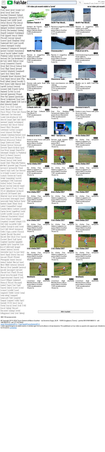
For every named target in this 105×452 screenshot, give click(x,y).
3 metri (20, 188)
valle (12, 84)
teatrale (3, 303)
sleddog (20, 30)
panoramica (13, 17)
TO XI (9, 303)
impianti (12, 25)
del (7, 229)
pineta (14, 81)
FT (3, 2)
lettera (14, 254)
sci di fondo (5, 173)
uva (23, 99)
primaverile (13, 168)
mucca (14, 35)
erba (17, 12)
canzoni (23, 208)
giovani (18, 38)
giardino (11, 242)
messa (13, 79)
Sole (11, 298)
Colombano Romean (14, 135)
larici (2, 155)
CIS (24, 221)
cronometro (10, 63)
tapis (22, 300)
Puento (23, 112)
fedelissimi (10, 142)
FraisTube (20, 2)
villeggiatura (5, 313)
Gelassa (19, 66)
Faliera (18, 140)
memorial (10, 157)
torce (14, 303)
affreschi (4, 193)
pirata (3, 275)
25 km (14, 188)
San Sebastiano (15, 114)
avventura (4, 124)
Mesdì (10, 257)
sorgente (17, 298)
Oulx (8, 163)
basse (15, 124)
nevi (20, 109)
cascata (16, 214)
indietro (9, 249)
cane (15, 43)
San (14, 285)
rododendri (16, 280)
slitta (22, 40)
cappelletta (15, 211)
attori (22, 198)
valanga (11, 310)
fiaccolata (17, 234)
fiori (7, 66)
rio (9, 58)
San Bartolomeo (17, 58)
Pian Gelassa (18, 22)
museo (3, 160)
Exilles (3, 231)
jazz (11, 252)
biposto (18, 84)
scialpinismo (11, 99)
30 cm (3, 191)
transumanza (19, 51)
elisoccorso (10, 140)
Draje (2, 107)
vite (16, 313)
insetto (16, 249)
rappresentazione (6, 277)
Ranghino (16, 40)
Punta (20, 168)
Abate (3, 101)
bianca (21, 124)
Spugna (3, 300)
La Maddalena (21, 152)
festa (2, 66)
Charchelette (13, 216)
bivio (20, 203)
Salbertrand (4, 114)
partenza (22, 267)
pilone (8, 81)
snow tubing (5, 295)
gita (9, 244)
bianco (3, 127)
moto (2, 109)
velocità (16, 186)
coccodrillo (12, 224)
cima (21, 61)
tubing (9, 308)
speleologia (4, 180)
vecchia (9, 186)
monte (12, 259)
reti (22, 277)
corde (21, 226)
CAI (19, 101)
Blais (8, 127)
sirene (17, 293)
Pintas (8, 112)
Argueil (3, 33)
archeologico (19, 122)
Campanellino (11, 206)
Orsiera (3, 30)
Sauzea (3, 287)
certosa (9, 86)
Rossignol (18, 282)
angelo (11, 122)
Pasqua (19, 94)
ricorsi (3, 280)
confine (3, 226)
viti (20, 117)
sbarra (9, 287)
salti (13, 170)
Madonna (4, 56)
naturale (14, 109)
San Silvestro (20, 170)
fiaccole (3, 236)
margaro (23, 48)
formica (10, 145)
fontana (3, 145)
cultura (3, 45)
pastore (3, 51)
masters (17, 155)
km (25, 66)
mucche (18, 25)
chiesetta (8, 104)
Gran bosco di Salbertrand (12, 245)
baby (11, 201)
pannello (15, 267)
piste (12, 10)
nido (14, 160)
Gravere (3, 40)
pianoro (11, 96)
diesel (11, 229)
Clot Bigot (16, 132)
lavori (3, 254)
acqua (9, 119)
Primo (21, 275)
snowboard (20, 71)
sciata (21, 287)
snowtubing (10, 178)
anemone (4, 122)
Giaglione (4, 242)
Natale (8, 109)
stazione (10, 51)
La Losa (17, 91)
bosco (23, 56)
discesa (9, 22)
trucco (3, 308)
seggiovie (4, 293)
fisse (13, 236)
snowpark (14, 295)
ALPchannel (12, 193)
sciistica (20, 173)
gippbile (3, 244)
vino (12, 313)
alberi (8, 101)
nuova (12, 68)
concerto (17, 86)
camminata (4, 129)
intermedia (4, 252)
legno (7, 79)
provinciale (19, 96)
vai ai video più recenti (96, 7)
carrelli (21, 43)
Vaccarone (4, 310)
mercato (3, 257)
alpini (23, 119)
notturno (21, 264)
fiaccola (9, 234)
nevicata (3, 58)
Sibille (11, 293)
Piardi (14, 272)
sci (23, 10)
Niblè (7, 264)
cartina (12, 129)
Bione (15, 203)
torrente (16, 56)
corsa (7, 12)
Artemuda (22, 196)
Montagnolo (5, 259)
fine (9, 236)
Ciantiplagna (19, 33)
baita (23, 201)
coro (23, 135)
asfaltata (11, 28)
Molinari (18, 157)
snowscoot (4, 298)
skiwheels (11, 71)
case (21, 214)
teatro (7, 84)
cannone (16, 208)
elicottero (18, 76)
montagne (10, 45)
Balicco (15, 61)
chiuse (21, 216)
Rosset (10, 282)
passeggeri (11, 270)
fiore (24, 76)
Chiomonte (12, 15)
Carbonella (4, 76)
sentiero (3, 71)
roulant (3, 285)
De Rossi (19, 137)
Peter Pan (4, 96)
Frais (2, 10)
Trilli (24, 305)
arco (10, 196)
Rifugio (9, 280)
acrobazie (20, 191)
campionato (20, 28)
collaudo (3, 135)
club (6, 224)
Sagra (9, 285)
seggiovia (4, 25)
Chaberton (4, 216)
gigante (8, 35)
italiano (19, 15)
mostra (18, 259)
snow (22, 293)
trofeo (9, 183)
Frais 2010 (10, 107)
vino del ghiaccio (12, 117)
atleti (10, 61)
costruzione (5, 137)
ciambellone (16, 219)
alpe (14, 119)
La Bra (10, 91)
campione (10, 33)
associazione (5, 198)
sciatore (3, 290)
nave (21, 262)
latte (22, 252)
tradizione (18, 180)
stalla (17, 300)
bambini (3, 203)
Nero (2, 264)
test (7, 73)
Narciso (15, 262)
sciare (15, 287)
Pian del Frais (5, 272)
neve (7, 10)
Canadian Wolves (6, 208)
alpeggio (4, 28)
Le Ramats (9, 155)
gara (22, 147)
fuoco (10, 239)
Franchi (14, 89)
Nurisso (3, 267)
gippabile (19, 242)
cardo (23, 211)
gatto (19, 239)
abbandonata (11, 191)
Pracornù (23, 165)
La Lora (16, 252)
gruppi (12, 150)
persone (19, 270)
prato (19, 20)
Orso (9, 267)
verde (18, 310)
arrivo (15, 196)
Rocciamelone (12, 30)
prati (9, 40)
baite (18, 73)
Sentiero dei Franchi (14, 175)
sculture (3, 175)
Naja (7, 68)
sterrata (11, 38)
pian (18, 79)
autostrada (4, 201)
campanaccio (14, 48)
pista (2, 12)
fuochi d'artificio (14, 147)
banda (14, 101)
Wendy (22, 313)
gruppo (17, 247)
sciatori (12, 173)
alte (19, 193)
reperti (3, 170)
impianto (4, 91)
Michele (16, 257)
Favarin (18, 63)
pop (17, 165)
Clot (2, 224)
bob (23, 84)
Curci (2, 229)
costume (3, 89)
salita (10, 56)
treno (14, 305)
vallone (14, 53)
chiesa (3, 22)
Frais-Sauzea (21, 236)
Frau (2, 35)
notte (19, 160)
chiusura (9, 132)
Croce (12, 137)
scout (16, 290)
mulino (9, 262)
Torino (3, 305)
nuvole (3, 163)
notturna (13, 264)
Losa (2, 68)
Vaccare (15, 308)
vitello (21, 53)
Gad (14, 239)
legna (8, 254)
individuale (4, 152)
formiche (4, 147)
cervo (2, 132)
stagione (10, 300)
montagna (4, 17)
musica (9, 160)
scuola (3, 117)
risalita (17, 45)
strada (18, 10)
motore (3, 262)
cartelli (3, 214)
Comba (15, 104)
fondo (17, 142)
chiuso (9, 219)
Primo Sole (15, 112)
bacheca (17, 201)
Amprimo (4, 196)
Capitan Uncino (6, 211)
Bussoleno (15, 127)
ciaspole (12, 221)
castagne (19, 129)
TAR (11, 180)
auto (12, 12)
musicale (4, 94)
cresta (3, 63)
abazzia (3, 119)
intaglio (12, 152)
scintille (10, 290)
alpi (19, 119)
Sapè (18, 285)
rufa (8, 170)
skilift (14, 20)
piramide (11, 165)
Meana (3, 157)
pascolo (3, 270)
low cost (20, 254)
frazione (3, 239)
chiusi (3, 219)
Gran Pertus (5, 150)
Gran (2, 79)
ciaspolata (4, 221)
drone (11, 76)
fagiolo (3, 234)
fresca (13, 66)
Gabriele (18, 107)
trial (19, 305)
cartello (9, 214)
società (18, 178)
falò (9, 89)
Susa (18, 99)
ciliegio (18, 221)
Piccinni (19, 272)
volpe (2, 188)
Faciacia (20, 231)
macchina (4, 15)
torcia (20, 303)
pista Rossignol (12, 275)
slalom (20, 35)
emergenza (18, 229)
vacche (8, 53)
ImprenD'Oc (20, 150)
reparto (16, 277)
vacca (3, 53)
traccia (9, 305)
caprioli (3, 86)
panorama (11, 94)
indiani (3, 249)
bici (11, 43)
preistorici (4, 168)
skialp (3, 178)
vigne (22, 186)
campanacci (4, 48)
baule (9, 203)
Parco (3, 112)
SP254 (20, 17)
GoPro (21, 89)
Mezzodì (4, 38)
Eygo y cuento (11, 231)
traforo (3, 183)
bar (10, 124)
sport (2, 73)
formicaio (18, 145)
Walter (8, 188)
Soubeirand (4, 43)
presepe (18, 68)
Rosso (3, 99)
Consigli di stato (12, 226)
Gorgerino (15, 244)
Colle (19, 224)
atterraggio (15, 198)
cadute (3, 206)
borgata (3, 20)
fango (3, 142)
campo (19, 206)
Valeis (12, 73)
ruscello (20, 81)
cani (9, 20)
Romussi (4, 282)
